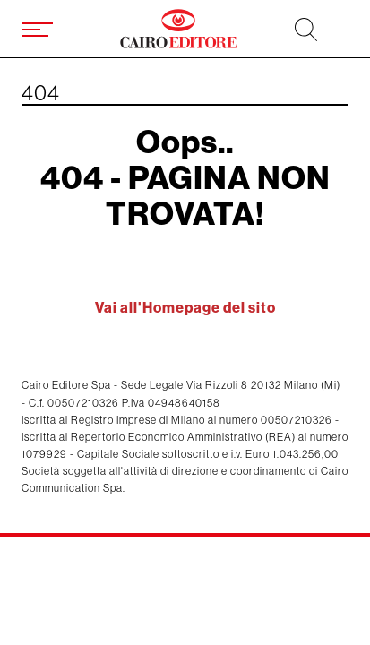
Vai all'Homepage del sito (185, 307)
